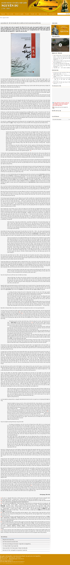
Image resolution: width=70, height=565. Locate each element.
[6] (47, 411)
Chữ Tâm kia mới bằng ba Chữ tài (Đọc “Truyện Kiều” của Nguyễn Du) (16, 543)
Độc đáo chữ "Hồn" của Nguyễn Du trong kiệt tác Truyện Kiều (14, 550)
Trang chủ (3, 14)
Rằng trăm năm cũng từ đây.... (8, 539)
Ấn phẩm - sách (34, 14)
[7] (31, 485)
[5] (32, 322)
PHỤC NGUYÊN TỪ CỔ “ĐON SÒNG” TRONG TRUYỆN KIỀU (14, 548)
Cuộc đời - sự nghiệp (19, 14)
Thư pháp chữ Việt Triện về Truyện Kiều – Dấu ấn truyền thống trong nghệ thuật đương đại (61, 65)
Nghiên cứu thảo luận (43, 14)
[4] (22, 313)
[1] (1, 497)
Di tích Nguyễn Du (52, 14)
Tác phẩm (27, 14)
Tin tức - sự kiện (10, 14)
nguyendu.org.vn (9, 562)
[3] (19, 311)
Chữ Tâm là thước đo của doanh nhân (10, 541)
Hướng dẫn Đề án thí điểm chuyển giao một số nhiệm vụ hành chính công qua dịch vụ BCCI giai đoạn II (61, 104)
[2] (30, 150)
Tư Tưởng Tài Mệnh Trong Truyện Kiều (10, 545)
